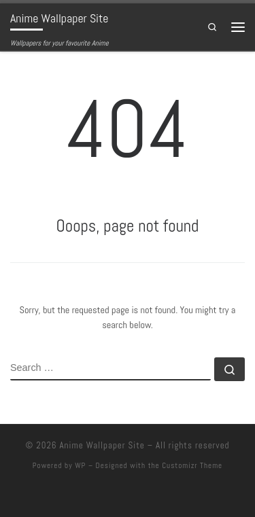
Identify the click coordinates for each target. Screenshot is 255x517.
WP (80, 465)
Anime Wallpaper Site (101, 445)
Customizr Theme (192, 465)
